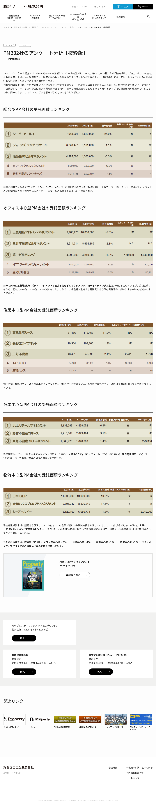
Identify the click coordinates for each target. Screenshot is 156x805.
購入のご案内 (99, 6)
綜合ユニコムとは (79, 6)
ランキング (9, 45)
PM (24, 45)
